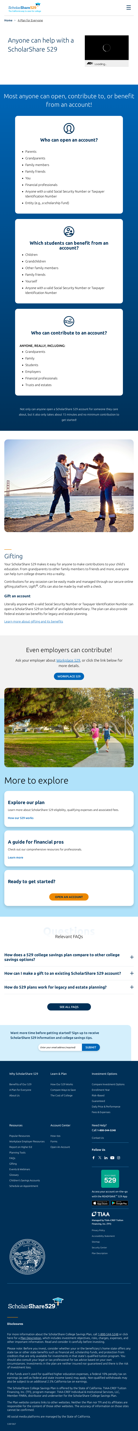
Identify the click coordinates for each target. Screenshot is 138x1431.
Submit (91, 1047)
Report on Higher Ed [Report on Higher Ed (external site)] (20, 1147)
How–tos (55, 1135)
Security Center (99, 1247)
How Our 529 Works (61, 1084)
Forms (53, 1141)
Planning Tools (17, 1152)
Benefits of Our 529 (20, 1084)
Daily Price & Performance (106, 1106)
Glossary (14, 1174)
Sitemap (96, 1242)
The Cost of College (61, 1095)
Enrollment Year (101, 1089)
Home (8, 20)
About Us (14, 1095)
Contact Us (98, 1137)
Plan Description (100, 1253)
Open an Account (69, 897)
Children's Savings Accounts (24, 1180)
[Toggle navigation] (128, 7)
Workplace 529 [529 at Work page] (68, 660)
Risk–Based (98, 1095)
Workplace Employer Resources (27, 1141)
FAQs (12, 1158)
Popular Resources (19, 1135)
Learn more (15, 857)
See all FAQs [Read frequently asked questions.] (69, 1006)
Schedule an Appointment (23, 1186)
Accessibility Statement (103, 1236)
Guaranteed (98, 1101)
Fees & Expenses (101, 1112)
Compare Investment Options (108, 1084)
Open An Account (60, 1147)
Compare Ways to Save (63, 1089)
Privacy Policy (98, 1230)
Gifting (13, 1163)
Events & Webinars (19, 1169)
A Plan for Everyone (30, 20)
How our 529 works (20, 818)
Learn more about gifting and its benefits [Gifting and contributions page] (33, 621)
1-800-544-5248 (106, 1130)
